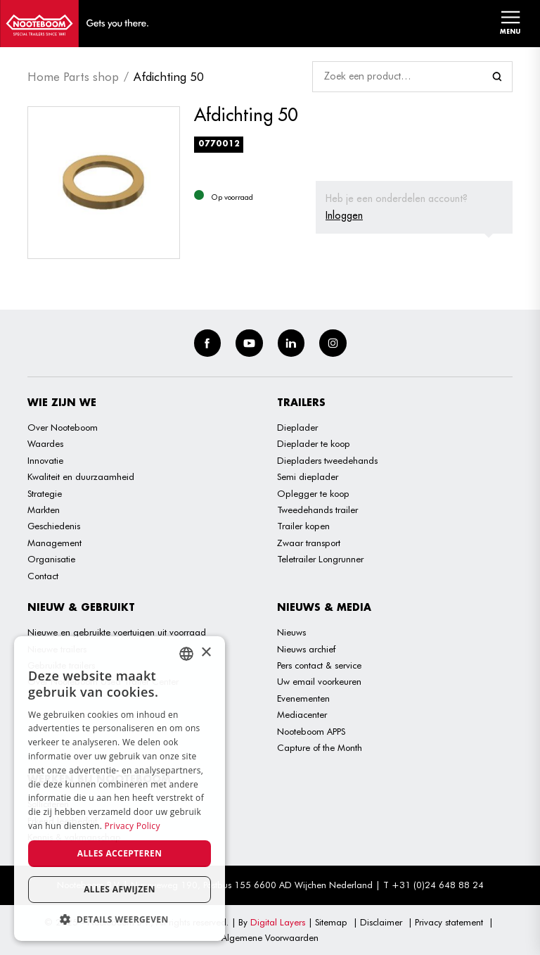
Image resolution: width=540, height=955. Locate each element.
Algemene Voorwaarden (270, 937)
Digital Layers (277, 922)
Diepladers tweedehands (327, 460)
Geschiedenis (53, 525)
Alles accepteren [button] (119, 853)
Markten (43, 509)
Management (54, 542)
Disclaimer (381, 922)
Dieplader (297, 427)
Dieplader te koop (313, 443)
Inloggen (344, 215)
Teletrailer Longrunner (320, 558)
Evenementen (303, 698)
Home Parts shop (73, 77)
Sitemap (331, 922)
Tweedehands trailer (317, 509)
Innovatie (45, 460)
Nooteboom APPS (311, 731)
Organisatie (51, 558)
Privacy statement (449, 922)
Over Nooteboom (62, 427)
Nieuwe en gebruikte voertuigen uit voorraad (116, 632)
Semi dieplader (307, 476)
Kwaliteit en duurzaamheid (80, 476)
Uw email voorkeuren (319, 681)
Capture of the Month (319, 747)
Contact (42, 575)
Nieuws (291, 632)
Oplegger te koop (313, 493)
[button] (119, 919)
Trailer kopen (303, 525)
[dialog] (119, 788)
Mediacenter (302, 714)
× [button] (205, 652)
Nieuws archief (306, 648)
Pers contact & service (319, 665)
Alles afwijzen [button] (119, 889)
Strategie (44, 493)
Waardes (45, 443)
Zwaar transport (308, 542)
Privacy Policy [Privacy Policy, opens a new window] (132, 826)
